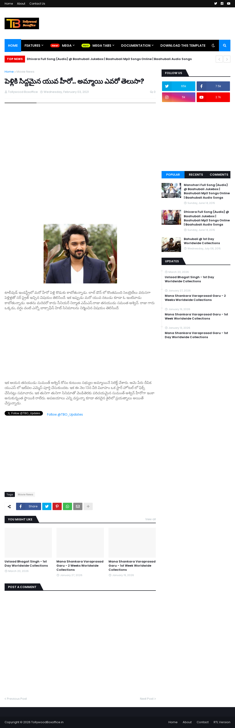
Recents (196, 174)
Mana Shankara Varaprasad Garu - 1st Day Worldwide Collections (196, 335)
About (21, 4)
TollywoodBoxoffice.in (47, 722)
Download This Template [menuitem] (182, 45)
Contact (203, 722)
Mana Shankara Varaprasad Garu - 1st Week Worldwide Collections (132, 566)
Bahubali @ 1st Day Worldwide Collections (202, 241)
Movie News (25, 71)
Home (9, 4)
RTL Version (222, 722)
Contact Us (37, 4)
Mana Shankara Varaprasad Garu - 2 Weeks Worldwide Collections (80, 566)
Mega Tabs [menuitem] (101, 45)
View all (150, 519)
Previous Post (17, 699)
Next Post (147, 699)
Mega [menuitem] (67, 45)
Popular (173, 174)
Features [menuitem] (32, 45)
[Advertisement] (80, 343)
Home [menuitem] (13, 45)
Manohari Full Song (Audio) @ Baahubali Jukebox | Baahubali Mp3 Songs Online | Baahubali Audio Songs (207, 191)
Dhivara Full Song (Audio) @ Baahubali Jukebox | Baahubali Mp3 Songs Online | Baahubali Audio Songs (109, 59)
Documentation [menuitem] (136, 45)
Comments (219, 174)
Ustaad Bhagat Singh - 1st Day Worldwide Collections (26, 564)
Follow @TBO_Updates (65, 414)
